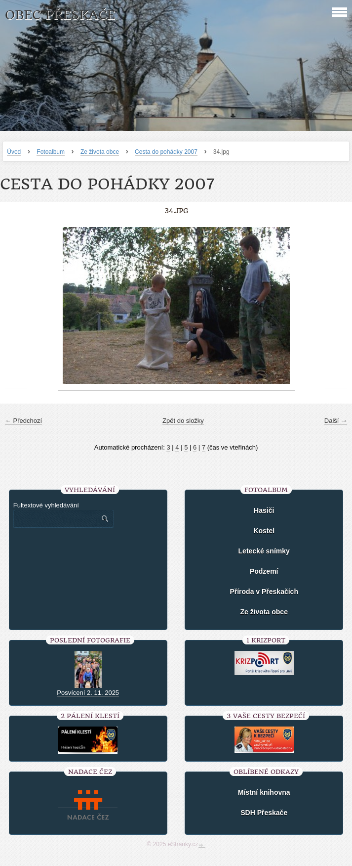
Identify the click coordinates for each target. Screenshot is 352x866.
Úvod (14, 151)
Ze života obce (99, 151)
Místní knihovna (264, 792)
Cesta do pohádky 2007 (166, 151)
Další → (335, 420)
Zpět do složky (183, 420)
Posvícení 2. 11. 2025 (88, 692)
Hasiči (264, 510)
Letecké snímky (264, 551)
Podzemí (264, 571)
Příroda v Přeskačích (264, 591)
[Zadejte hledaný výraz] (54, 519)
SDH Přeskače (263, 813)
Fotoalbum (51, 151)
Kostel (263, 531)
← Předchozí (23, 420)
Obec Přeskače (60, 15)
